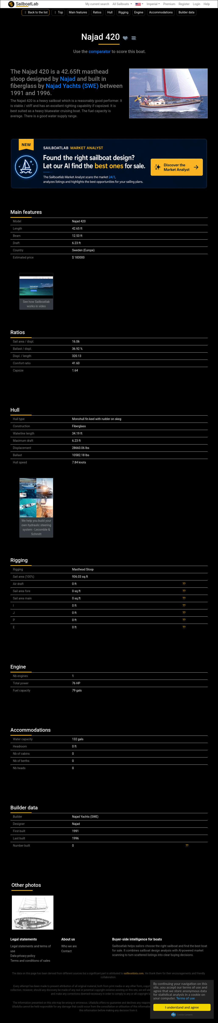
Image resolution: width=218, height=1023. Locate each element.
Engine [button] (138, 12)
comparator (100, 51)
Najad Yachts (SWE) (72, 85)
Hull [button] (110, 12)
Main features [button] (78, 12)
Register (184, 4)
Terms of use (185, 998)
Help (207, 4)
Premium (169, 4)
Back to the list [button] (36, 12)
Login (196, 4)
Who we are (69, 946)
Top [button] (58, 12)
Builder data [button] (186, 12)
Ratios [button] (97, 12)
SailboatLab (23, 4)
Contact (66, 951)
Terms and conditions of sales (30, 960)
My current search (97, 4)
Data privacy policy (22, 955)
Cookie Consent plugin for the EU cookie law (182, 1014)
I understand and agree (182, 1007)
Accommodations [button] (161, 12)
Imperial (152, 4)
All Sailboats (121, 4)
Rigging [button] (124, 12)
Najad (67, 78)
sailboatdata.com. (134, 973)
